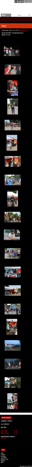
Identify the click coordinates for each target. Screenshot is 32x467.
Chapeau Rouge (5, 30)
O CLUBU (3, 454)
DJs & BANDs (4, 458)
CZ (26, 1)
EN (30, 1)
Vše (14, 30)
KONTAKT (3, 461)
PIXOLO (29, 466)
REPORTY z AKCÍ (4, 459)
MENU (3, 15)
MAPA (2, 462)
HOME (2, 453)
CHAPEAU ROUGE (16, 6)
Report (10, 30)
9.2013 (17, 30)
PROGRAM (3, 456)
